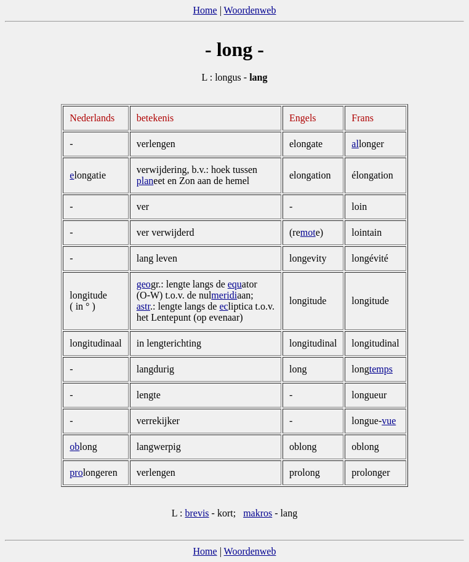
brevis (197, 513)
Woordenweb (250, 10)
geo (144, 284)
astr (143, 306)
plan (145, 180)
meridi (224, 295)
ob (74, 446)
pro (76, 472)
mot (308, 232)
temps (381, 369)
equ (235, 284)
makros (257, 513)
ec (223, 306)
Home (205, 10)
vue (389, 420)
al (355, 143)
